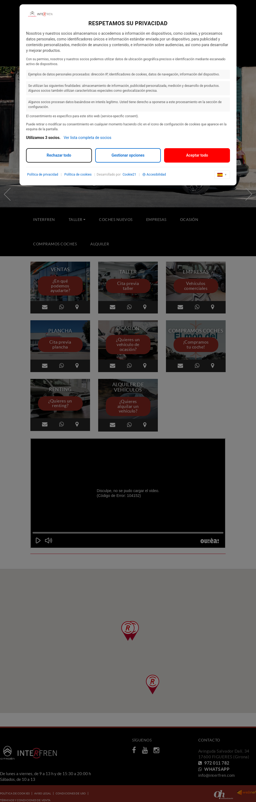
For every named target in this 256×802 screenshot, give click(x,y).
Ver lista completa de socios (87, 137)
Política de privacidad (42, 174)
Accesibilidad (154, 174)
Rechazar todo (59, 155)
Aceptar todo (197, 155)
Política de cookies (78, 174)
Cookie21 (129, 174)
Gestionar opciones (128, 155)
